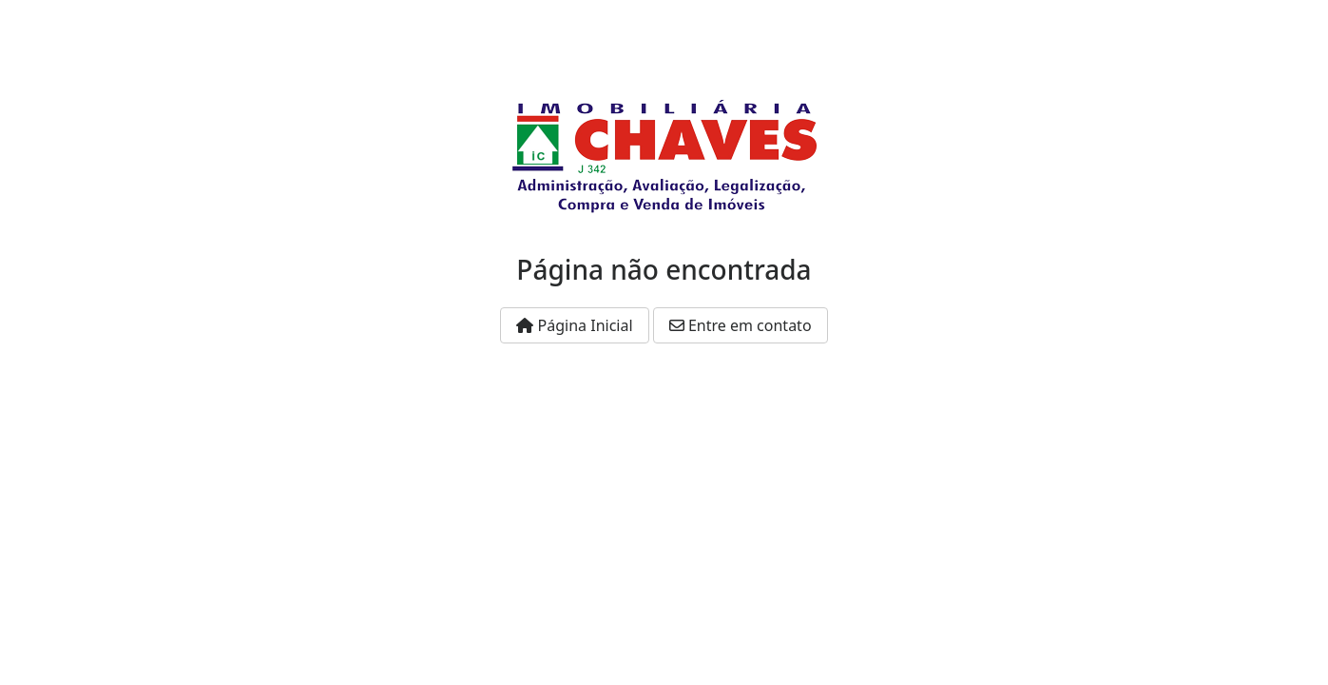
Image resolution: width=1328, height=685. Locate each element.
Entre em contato (740, 325)
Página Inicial (574, 325)
